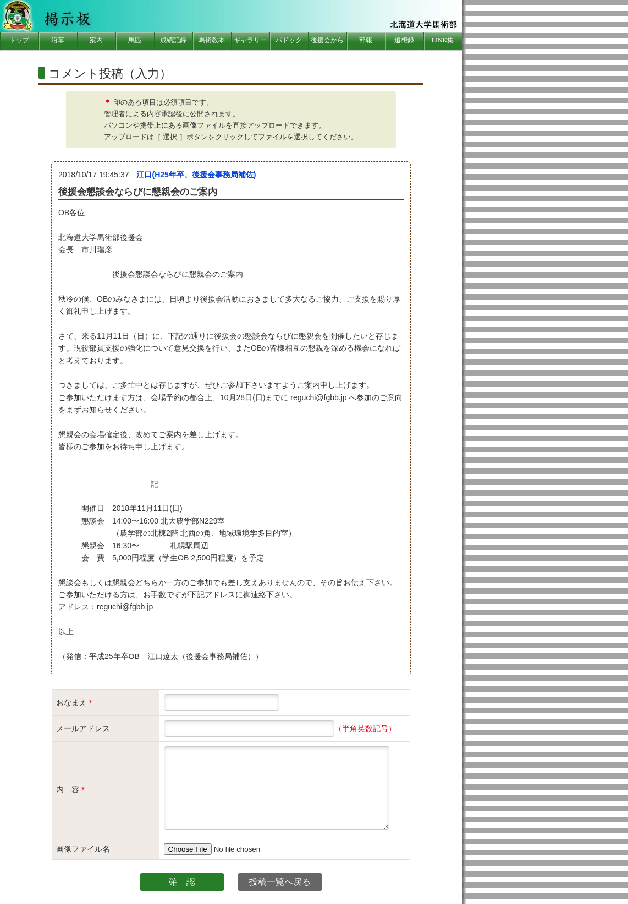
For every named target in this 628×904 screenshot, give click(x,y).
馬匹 (134, 40)
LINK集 (443, 40)
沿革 (57, 40)
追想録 (404, 40)
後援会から (327, 40)
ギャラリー (250, 40)
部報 (365, 40)
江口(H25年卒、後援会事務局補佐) (196, 174)
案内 (96, 40)
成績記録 (173, 40)
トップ (19, 40)
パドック (289, 40)
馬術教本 (212, 40)
